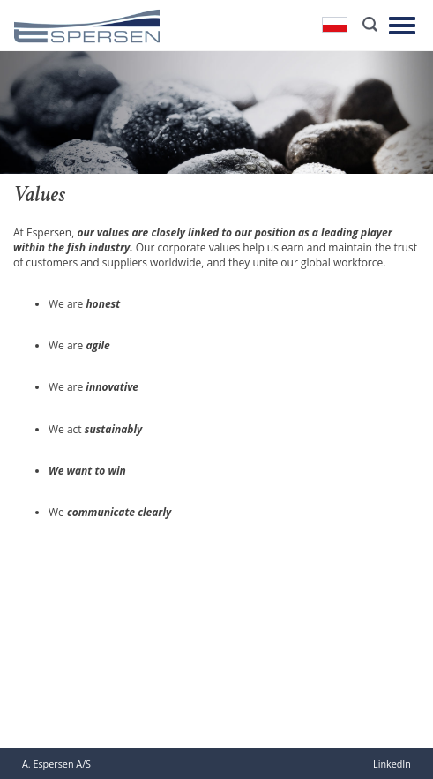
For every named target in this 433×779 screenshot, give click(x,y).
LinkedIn (392, 763)
